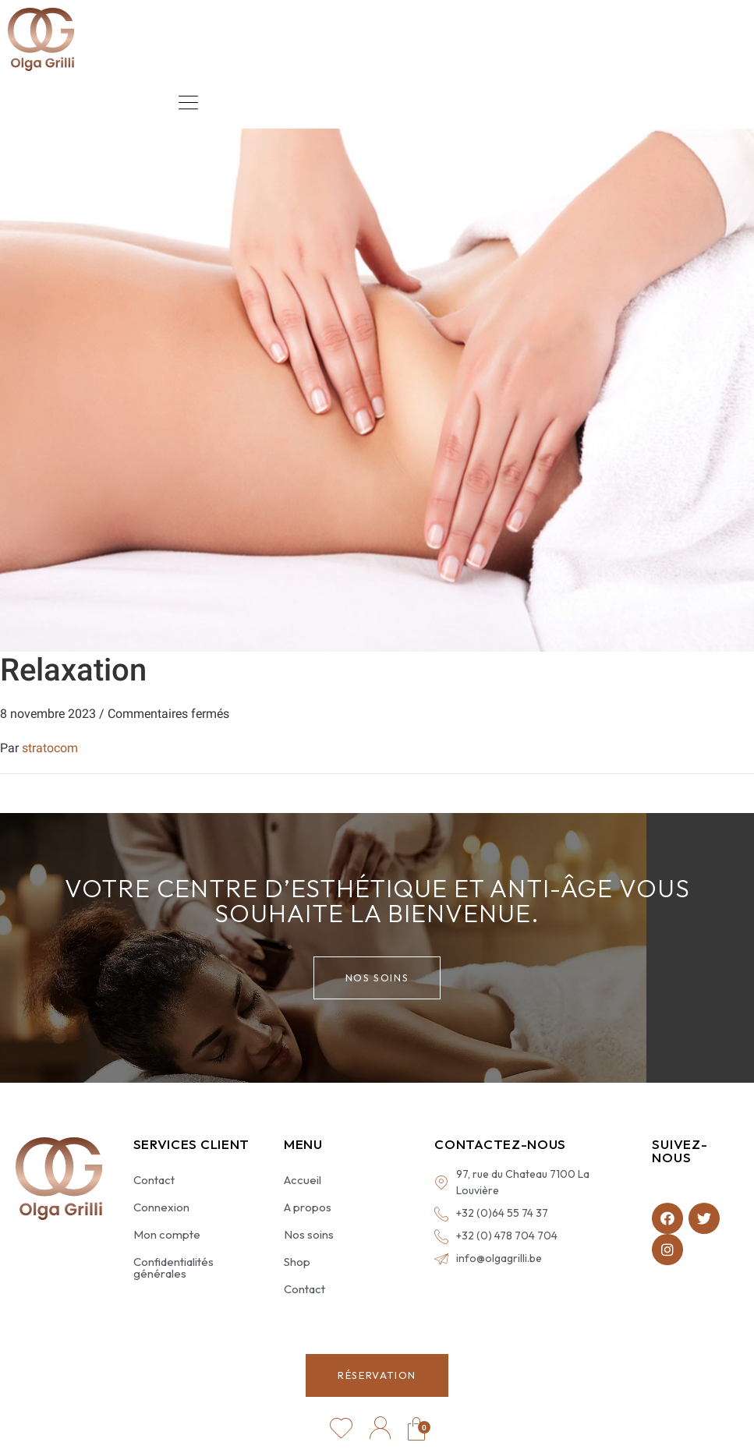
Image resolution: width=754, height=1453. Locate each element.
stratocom (50, 748)
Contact (154, 1179)
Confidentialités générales (173, 1267)
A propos (307, 1207)
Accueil (302, 1179)
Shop (297, 1261)
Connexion (161, 1207)
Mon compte (166, 1234)
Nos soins (309, 1234)
